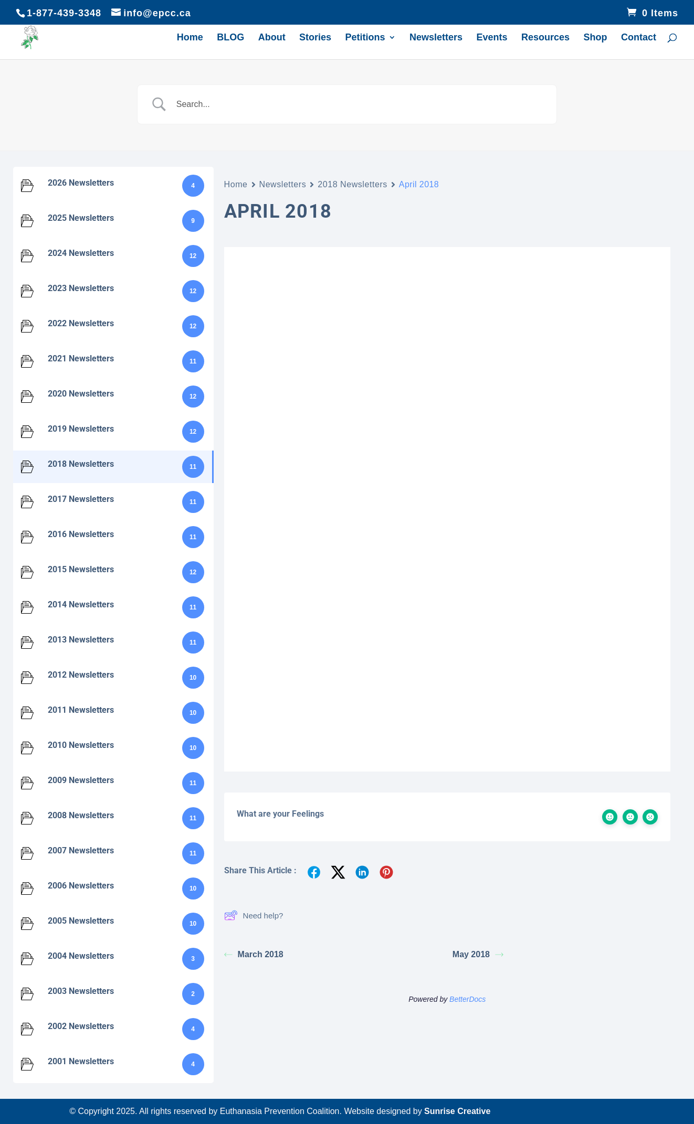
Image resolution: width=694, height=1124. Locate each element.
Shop (595, 38)
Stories (315, 38)
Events (492, 38)
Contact (638, 38)
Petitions (365, 38)
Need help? (253, 915)
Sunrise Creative (457, 1111)
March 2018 (253, 954)
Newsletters (435, 38)
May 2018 (478, 954)
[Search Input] (360, 104)
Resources (545, 38)
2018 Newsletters (352, 184)
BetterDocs (467, 999)
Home (190, 38)
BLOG (230, 38)
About (272, 38)
